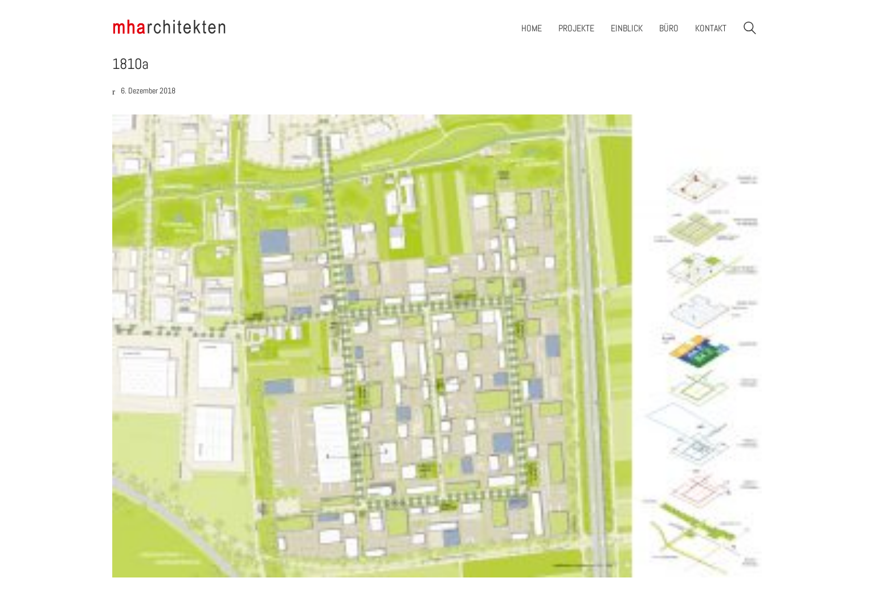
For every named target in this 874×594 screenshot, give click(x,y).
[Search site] (750, 29)
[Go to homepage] (169, 28)
